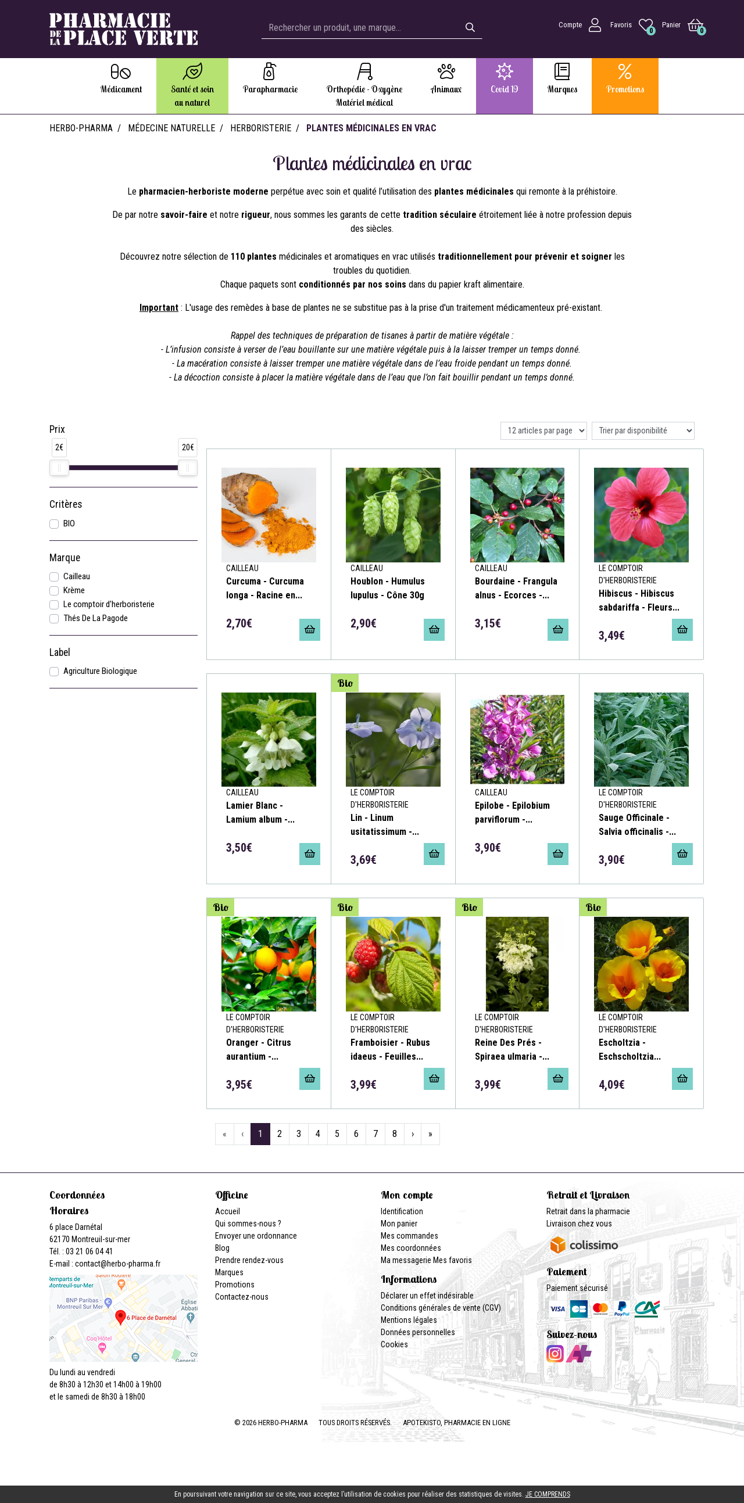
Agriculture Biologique (100, 671)
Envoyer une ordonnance (256, 1235)
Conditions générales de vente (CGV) (441, 1307)
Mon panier (399, 1223)
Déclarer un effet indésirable (427, 1295)
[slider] (59, 468)
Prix (57, 429)
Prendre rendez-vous (249, 1260)
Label (59, 652)
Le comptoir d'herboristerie (109, 604)
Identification (402, 1211)
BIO (69, 523)
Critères (65, 504)
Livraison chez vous (579, 1223)
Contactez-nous (242, 1296)
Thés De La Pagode (95, 618)
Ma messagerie (406, 1260)
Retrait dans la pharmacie (588, 1211)
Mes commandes (409, 1235)
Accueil (227, 1211)
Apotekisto (456, 1422)
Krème (74, 590)
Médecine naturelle (171, 128)
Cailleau (76, 576)
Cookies (394, 1344)
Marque (64, 558)
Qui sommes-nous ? (248, 1223)
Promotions (235, 1284)
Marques (229, 1272)
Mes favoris (452, 1260)
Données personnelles (418, 1332)
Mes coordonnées (411, 1248)
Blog (222, 1248)
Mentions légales (409, 1320)
